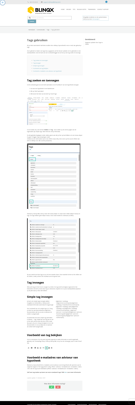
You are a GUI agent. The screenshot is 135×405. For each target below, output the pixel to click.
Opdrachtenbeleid (82, 401)
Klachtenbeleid (93, 401)
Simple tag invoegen (38, 62)
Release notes (81, 9)
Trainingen (91, 9)
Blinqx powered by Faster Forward (46, 401)
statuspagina (95, 19)
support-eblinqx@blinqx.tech (52, 2)
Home (63, 9)
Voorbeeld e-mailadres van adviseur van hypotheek (47, 68)
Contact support (103, 9)
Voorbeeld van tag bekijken (40, 65)
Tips (74, 9)
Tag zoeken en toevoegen (40, 57)
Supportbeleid (71, 401)
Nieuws (68, 9)
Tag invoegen (37, 60)
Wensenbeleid (102, 401)
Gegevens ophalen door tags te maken (94, 40)
